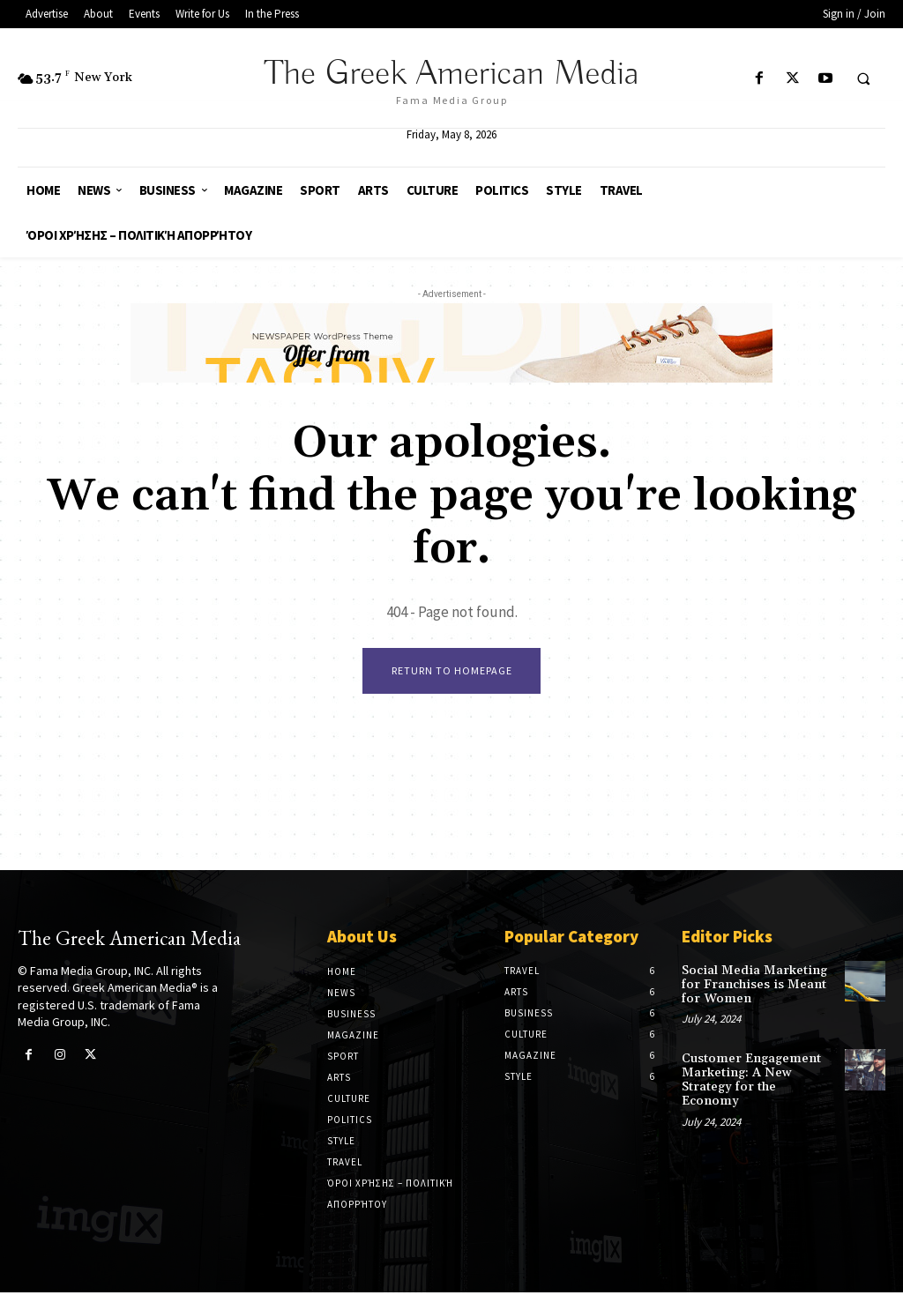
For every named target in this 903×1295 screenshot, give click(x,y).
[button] (863, 79)
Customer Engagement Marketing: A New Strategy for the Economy (755, 1074)
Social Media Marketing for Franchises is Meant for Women (750, 986)
